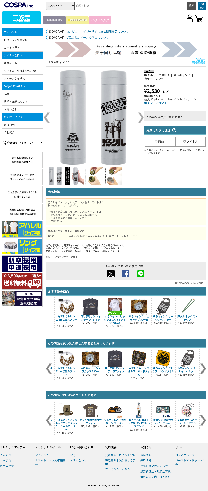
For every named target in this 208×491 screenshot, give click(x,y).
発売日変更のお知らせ (154, 466)
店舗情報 (146, 455)
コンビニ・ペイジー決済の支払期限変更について (97, 31)
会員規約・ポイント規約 (120, 455)
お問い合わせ (12, 109)
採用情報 (146, 460)
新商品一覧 (10, 63)
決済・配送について (16, 101)
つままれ (5, 455)
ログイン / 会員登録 (15, 40)
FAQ (6, 94)
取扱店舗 (9, 125)
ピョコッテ (7, 466)
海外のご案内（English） (156, 477)
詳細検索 (201, 5)
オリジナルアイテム (12, 447)
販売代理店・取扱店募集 (155, 471)
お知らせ (146, 447)
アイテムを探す (13, 55)
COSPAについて (13, 117)
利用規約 (111, 447)
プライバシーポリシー (119, 469)
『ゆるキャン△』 (59, 62)
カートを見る (12, 48)
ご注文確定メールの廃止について (87, 37)
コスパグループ (185, 455)
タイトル (190, 141)
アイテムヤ (42, 455)
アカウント (10, 32)
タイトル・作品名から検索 (20, 71)
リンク (179, 447)
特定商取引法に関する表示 (120, 462)
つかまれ (5, 460)
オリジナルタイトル (48, 447)
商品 (159, 141)
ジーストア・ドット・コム (190, 462)
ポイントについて (155, 103)
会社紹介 (9, 132)
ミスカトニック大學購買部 (50, 462)
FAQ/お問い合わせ (15, 86)
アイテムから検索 (14, 78)
